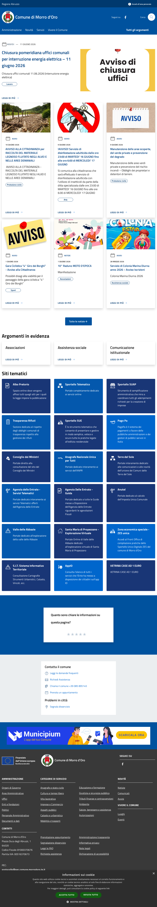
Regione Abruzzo (10, 4)
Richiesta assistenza (51, 854)
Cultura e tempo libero (52, 793)
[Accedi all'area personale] (139, 4)
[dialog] (78, 888)
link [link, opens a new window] (108, 888)
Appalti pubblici (48, 810)
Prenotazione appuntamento (55, 837)
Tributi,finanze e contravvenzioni (96, 798)
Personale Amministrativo (15, 815)
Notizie (64, 255)
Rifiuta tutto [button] (91, 894)
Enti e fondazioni (10, 804)
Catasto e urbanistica (51, 815)
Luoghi (121, 814)
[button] (78, 901)
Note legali (84, 848)
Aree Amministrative (13, 793)
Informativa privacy (89, 843)
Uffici (4, 799)
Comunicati (124, 793)
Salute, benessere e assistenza (95, 810)
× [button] (153, 873)
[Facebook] (124, 17)
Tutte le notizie (78, 321)
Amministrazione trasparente (94, 837)
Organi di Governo (11, 788)
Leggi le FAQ (46, 848)
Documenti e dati (11, 821)
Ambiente (84, 804)
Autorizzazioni (86, 815)
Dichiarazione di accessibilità (94, 854)
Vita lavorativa (48, 799)
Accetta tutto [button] (66, 895)
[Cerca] (151, 17)
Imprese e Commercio (51, 804)
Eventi (121, 819)
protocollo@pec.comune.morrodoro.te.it (23, 869)
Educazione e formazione (92, 787)
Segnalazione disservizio (53, 843)
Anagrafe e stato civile (52, 788)
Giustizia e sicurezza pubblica (94, 793)
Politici (5, 810)
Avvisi (10, 44)
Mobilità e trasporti (50, 821)
